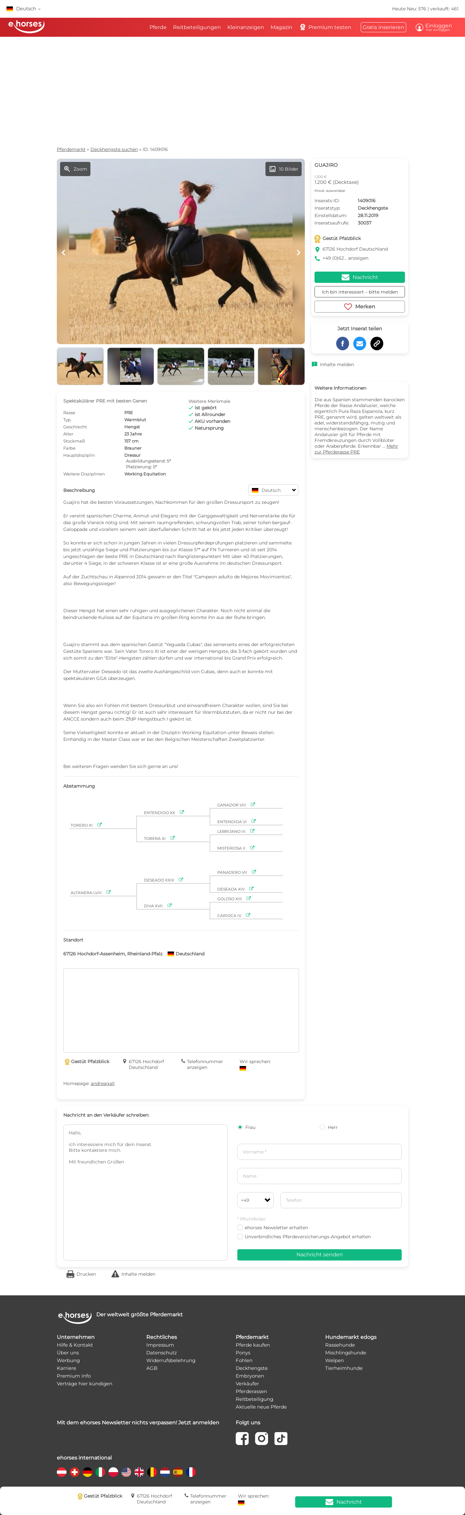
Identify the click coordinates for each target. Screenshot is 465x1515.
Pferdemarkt (71, 149)
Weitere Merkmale (209, 401)
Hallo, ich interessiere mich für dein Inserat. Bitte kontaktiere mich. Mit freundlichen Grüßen (145, 1192)
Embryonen (250, 1376)
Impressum (160, 1345)
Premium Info (74, 1376)
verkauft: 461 (444, 9)
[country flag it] (100, 1472)
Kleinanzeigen (245, 27)
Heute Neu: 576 (410, 9)
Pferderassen (251, 1391)
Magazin (281, 27)
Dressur (132, 455)
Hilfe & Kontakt (75, 1345)
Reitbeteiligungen (197, 27)
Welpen (334, 1360)
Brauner (132, 448)
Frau (246, 1127)
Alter (68, 433)
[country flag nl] (165, 1472)
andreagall (103, 1083)
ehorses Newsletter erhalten (272, 1228)
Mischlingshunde (345, 1353)
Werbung (68, 1360)
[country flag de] (87, 1472)
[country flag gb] (139, 1472)
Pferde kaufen (253, 1345)
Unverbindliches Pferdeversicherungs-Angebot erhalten (304, 1237)
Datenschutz (161, 1353)
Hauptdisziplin (79, 455)
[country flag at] (62, 1472)
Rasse (69, 412)
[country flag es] (178, 1472)
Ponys (243, 1353)
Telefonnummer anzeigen (205, 1064)
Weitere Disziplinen (84, 473)
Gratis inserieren (383, 27)
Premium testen (325, 27)
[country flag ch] (74, 1472)
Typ (67, 419)
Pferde (158, 27)
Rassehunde (340, 1345)
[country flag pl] (113, 1472)
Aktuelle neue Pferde (261, 1407)
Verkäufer (247, 1383)
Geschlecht (75, 426)
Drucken (86, 1274)
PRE (128, 412)
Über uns (68, 1353)
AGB (151, 1368)
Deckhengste (252, 1368)
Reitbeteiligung (254, 1399)
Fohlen (244, 1360)
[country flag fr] (191, 1472)
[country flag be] (152, 1472)
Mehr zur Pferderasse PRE (356, 449)
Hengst (132, 426)
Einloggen (437, 27)
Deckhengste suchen (114, 149)
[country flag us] (126, 1472)
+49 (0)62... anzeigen (345, 258)
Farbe (69, 448)
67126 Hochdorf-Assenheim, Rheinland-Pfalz (112, 954)
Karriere (66, 1368)
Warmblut (135, 419)
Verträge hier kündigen (84, 1383)
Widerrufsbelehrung (170, 1360)
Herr (329, 1127)
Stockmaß (74, 441)
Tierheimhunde (344, 1368)
